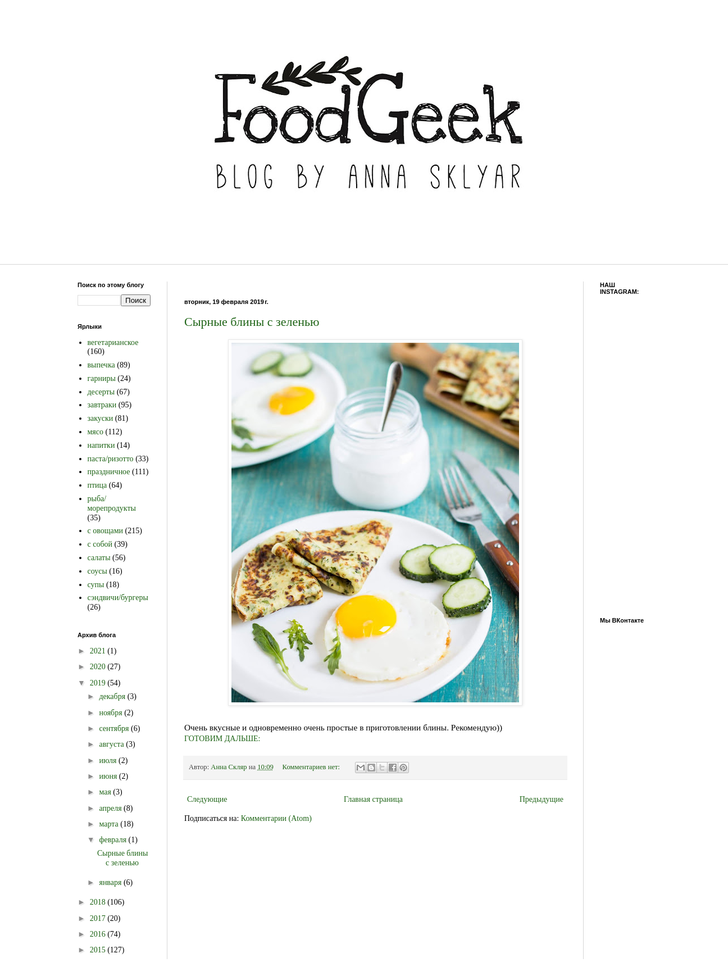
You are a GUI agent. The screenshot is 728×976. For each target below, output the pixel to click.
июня (109, 776)
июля (109, 760)
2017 (99, 918)
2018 (99, 902)
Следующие (207, 799)
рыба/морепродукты (112, 503)
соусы (97, 571)
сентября (115, 728)
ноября (111, 713)
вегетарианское (113, 342)
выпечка (101, 365)
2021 (99, 651)
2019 (99, 683)
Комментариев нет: (312, 767)
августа (112, 744)
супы (96, 584)
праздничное (109, 471)
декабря (113, 696)
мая (106, 792)
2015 (99, 950)
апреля (111, 808)
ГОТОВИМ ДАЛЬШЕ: (222, 738)
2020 (99, 666)
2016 (99, 934)
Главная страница (373, 799)
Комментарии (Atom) (276, 818)
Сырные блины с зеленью (251, 322)
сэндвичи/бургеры (118, 597)
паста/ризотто (111, 459)
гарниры (102, 378)
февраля (113, 840)
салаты (99, 557)
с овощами (106, 530)
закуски (100, 418)
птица (97, 485)
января (111, 882)
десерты (101, 392)
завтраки (102, 405)
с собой (100, 544)
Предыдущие (541, 799)
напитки (101, 445)
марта (109, 824)
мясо (96, 432)
